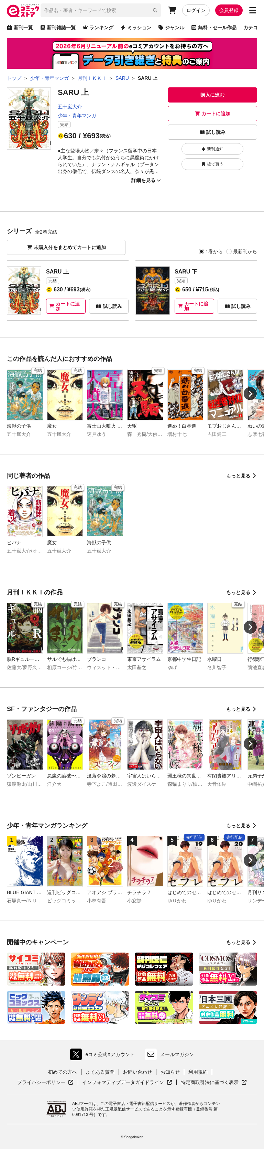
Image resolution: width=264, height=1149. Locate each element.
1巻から (214, 251)
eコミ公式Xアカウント (104, 1054)
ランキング (97, 27)
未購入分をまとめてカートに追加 (66, 247)
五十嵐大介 (70, 106)
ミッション (135, 27)
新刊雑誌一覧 (58, 27)
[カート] (172, 10)
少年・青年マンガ (77, 115)
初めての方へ (62, 1072)
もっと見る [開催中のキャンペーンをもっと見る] (241, 942)
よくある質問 (100, 1072)
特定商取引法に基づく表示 (214, 1083)
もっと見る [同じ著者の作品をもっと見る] (241, 476)
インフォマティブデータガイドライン (127, 1083)
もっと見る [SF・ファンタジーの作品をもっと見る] (241, 709)
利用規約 (198, 1072)
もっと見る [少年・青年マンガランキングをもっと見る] (241, 825)
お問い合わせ (137, 1072)
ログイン (196, 10)
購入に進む (212, 95)
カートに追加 (212, 113)
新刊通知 (212, 149)
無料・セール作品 (213, 27)
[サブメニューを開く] (252, 10)
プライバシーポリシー (45, 1083)
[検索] (155, 10)
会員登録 (229, 10)
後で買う (212, 164)
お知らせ (170, 1072)
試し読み (212, 132)
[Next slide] (250, 393)
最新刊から (245, 251)
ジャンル (171, 27)
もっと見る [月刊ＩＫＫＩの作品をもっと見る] (241, 592)
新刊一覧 (20, 27)
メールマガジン (169, 1054)
